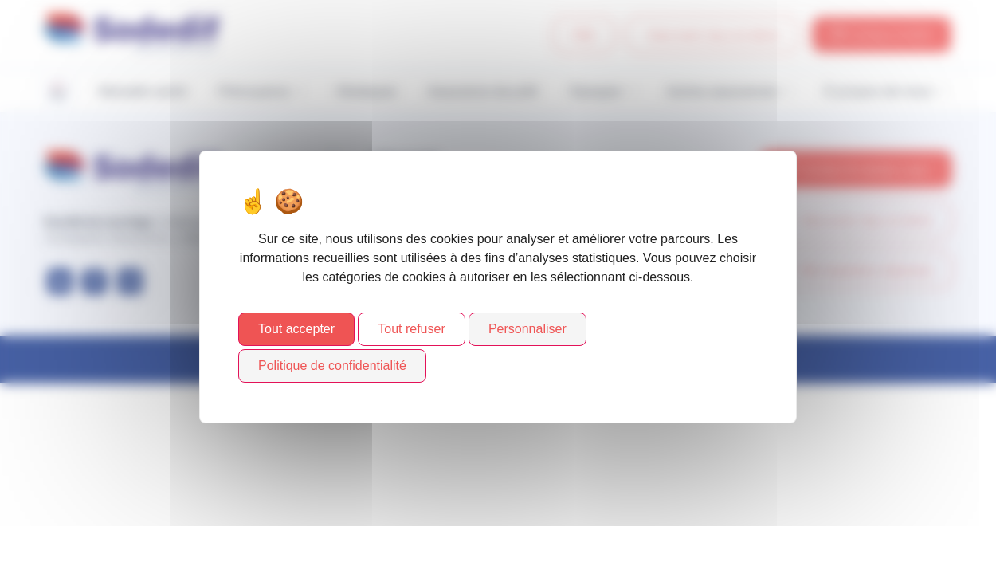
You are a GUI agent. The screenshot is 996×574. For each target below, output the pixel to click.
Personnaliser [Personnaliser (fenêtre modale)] (527, 329)
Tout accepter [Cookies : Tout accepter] (296, 329)
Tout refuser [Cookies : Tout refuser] (411, 329)
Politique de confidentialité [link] (332, 365)
